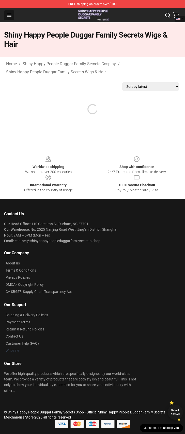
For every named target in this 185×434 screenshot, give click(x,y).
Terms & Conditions (21, 270)
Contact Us (14, 336)
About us (13, 263)
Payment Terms (18, 322)
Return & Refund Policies (25, 329)
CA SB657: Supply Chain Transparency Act (39, 292)
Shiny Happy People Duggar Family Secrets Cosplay (69, 63)
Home (11, 63)
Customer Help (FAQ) (22, 343)
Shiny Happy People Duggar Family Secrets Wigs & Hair (56, 72)
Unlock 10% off (175, 412)
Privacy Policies (18, 277)
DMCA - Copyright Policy (25, 284)
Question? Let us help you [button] (161, 428)
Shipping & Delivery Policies (27, 315)
